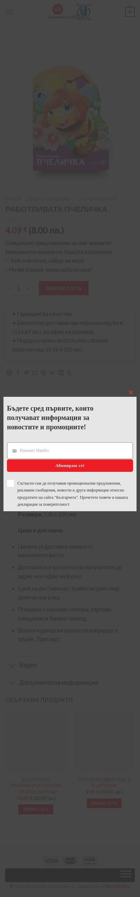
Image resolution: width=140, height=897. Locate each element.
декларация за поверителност (43, 504)
